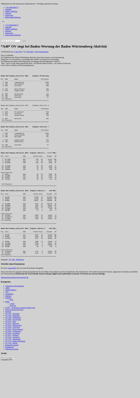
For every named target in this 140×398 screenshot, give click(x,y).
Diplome (8, 332)
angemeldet (12, 304)
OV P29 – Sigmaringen (13, 362)
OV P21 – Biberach (12, 360)
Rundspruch (9, 384)
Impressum (9, 15)
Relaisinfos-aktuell (11, 382)
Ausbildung (9, 330)
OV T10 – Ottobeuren (13, 376)
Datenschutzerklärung (13, 17)
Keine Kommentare (42, 52)
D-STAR (13, 342)
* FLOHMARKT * (12, 7)
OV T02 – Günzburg (12, 374)
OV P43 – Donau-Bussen (14, 366)
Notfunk (8, 348)
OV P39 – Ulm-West (12, 364)
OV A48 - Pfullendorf (16, 296)
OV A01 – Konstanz (12, 350)
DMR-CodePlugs (11, 11)
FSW (11, 336)
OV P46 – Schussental (13, 368)
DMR (7, 338)
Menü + (4, 21)
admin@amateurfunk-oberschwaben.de (14, 314)
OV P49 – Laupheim (12, 370)
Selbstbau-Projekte (11, 386)
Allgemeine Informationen (14, 322)
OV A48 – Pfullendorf (13, 354)
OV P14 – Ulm (10, 358)
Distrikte (8, 334)
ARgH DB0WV (11, 326)
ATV (7, 328)
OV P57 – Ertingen (12, 372)
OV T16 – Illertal (11, 380)
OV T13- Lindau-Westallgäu (15, 378)
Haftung (8, 13)
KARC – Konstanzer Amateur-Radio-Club (20, 344)
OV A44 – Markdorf (12, 352)
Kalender (8, 9)
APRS (7, 324)
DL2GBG (30, 52)
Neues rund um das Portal (14, 346)
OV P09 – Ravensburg (13, 356)
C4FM (12, 340)
